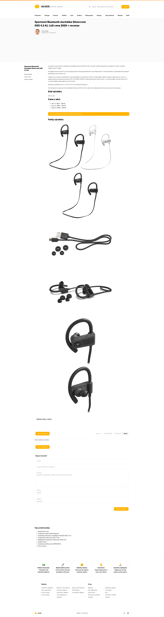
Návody (120, 15)
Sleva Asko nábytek (62, 592)
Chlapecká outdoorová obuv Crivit (48, 537)
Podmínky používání (94, 595)
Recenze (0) (118, 433)
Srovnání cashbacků (47, 588)
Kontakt (107, 597)
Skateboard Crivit (43, 531)
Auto (71, 15)
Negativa (39, 499)
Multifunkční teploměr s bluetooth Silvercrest (52, 540)
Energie (47, 15)
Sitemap (90, 597)
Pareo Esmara (42, 546)
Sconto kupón (45, 592)
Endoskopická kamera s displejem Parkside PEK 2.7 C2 (54, 535)
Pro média (108, 590)
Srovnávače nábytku (78, 592)
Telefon (64, 15)
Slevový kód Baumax (78, 588)
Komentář (39, 472)
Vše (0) (125, 433)
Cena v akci (27, 77)
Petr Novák (45, 31)
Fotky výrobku (28, 79)
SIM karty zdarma (62, 590)
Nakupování (89, 15)
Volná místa (91, 592)
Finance (55, 15)
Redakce (90, 588)
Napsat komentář (43, 433)
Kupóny (99, 15)
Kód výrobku (28, 74)
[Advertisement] (82, 47)
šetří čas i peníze (56, 7)
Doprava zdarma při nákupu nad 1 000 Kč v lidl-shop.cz (66, 114)
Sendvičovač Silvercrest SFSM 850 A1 (49, 544)
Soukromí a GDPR (110, 595)
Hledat (125, 6)
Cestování (38, 15)
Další (127, 15)
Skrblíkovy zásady (110, 588)
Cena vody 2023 (46, 590)
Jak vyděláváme (92, 590)
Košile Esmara (42, 542)
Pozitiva (39, 490)
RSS (106, 592)
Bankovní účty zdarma (63, 588)
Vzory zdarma (109, 15)
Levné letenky (45, 595)
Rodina (79, 15)
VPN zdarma (75, 590)
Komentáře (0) (108, 433)
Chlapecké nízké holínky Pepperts (48, 533)
